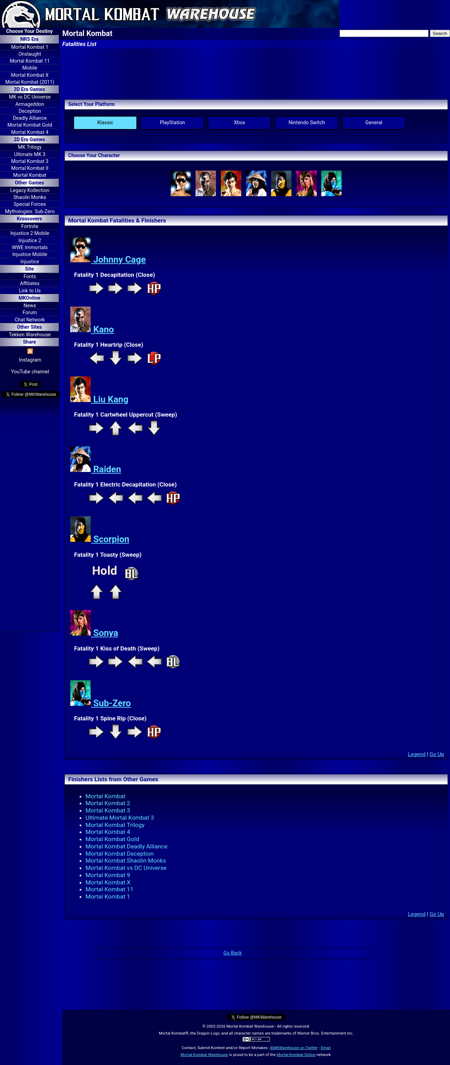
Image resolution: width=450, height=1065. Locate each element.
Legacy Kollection (30, 190)
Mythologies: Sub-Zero (29, 212)
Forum (29, 313)
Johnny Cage (108, 259)
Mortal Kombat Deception (120, 853)
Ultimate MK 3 (30, 154)
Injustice (29, 262)
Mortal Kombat (29, 175)
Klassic (105, 123)
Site (29, 269)
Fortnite (29, 226)
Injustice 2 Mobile (30, 233)
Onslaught (29, 54)
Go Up (437, 754)
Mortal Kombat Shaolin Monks (126, 860)
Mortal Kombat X (29, 75)
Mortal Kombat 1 (29, 47)
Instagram (30, 360)
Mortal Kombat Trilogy (115, 824)
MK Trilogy (30, 147)
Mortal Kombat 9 (108, 875)
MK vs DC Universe (30, 97)
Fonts (30, 277)
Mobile (29, 68)
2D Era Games (29, 140)
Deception (30, 111)
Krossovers (29, 219)
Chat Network (30, 320)
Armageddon (30, 104)
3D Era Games (29, 89)
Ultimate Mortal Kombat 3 (120, 817)
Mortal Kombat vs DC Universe (126, 867)
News (30, 306)
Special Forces (30, 204)
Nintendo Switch (307, 123)
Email (326, 1047)
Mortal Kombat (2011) (29, 82)
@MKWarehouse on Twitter (294, 1047)
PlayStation (172, 123)
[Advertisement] (29, 516)
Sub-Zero (100, 703)
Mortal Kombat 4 (29, 132)
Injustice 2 (29, 241)
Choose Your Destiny (29, 31)
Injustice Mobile (29, 254)
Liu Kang (99, 399)
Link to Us (29, 291)
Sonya (94, 633)
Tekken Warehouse (30, 335)
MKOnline (29, 298)
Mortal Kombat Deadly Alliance (127, 846)
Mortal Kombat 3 (29, 161)
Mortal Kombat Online (296, 1054)
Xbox (239, 123)
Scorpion (99, 539)
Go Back (232, 953)
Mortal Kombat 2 (108, 803)
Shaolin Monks (30, 197)
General (374, 123)
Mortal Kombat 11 (30, 61)
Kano (92, 329)
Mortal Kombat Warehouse (204, 1054)
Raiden (95, 469)
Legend (416, 754)
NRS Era (29, 39)
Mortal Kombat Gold (29, 125)
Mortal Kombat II (29, 168)
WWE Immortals (29, 248)
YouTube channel (30, 372)
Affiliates (29, 283)
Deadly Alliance (30, 118)
